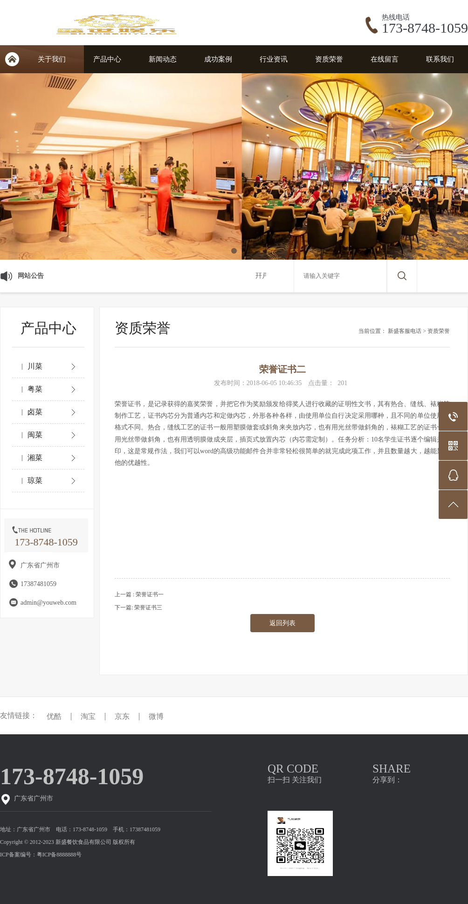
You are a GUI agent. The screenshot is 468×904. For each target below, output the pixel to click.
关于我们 (52, 59)
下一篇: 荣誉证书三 (138, 607)
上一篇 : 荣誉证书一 (139, 594)
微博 (156, 716)
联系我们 (440, 59)
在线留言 (385, 59)
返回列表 (282, 623)
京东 (122, 716)
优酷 (54, 716)
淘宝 (88, 716)
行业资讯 (274, 59)
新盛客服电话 (404, 331)
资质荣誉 (329, 59)
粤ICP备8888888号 (59, 854)
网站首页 (12, 59)
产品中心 (107, 59)
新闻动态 (163, 59)
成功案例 (218, 59)
